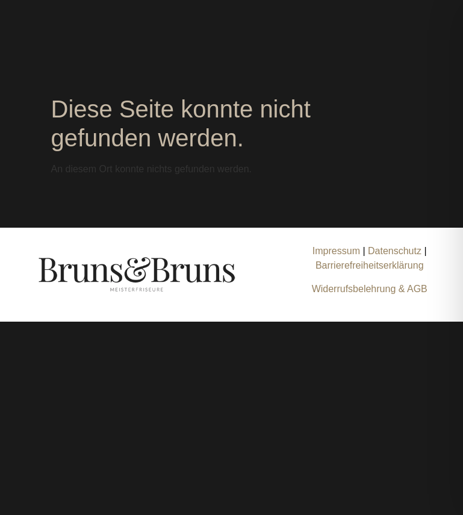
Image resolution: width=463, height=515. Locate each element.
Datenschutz (396, 251)
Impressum (336, 251)
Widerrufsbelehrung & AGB (369, 289)
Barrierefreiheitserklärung (369, 265)
